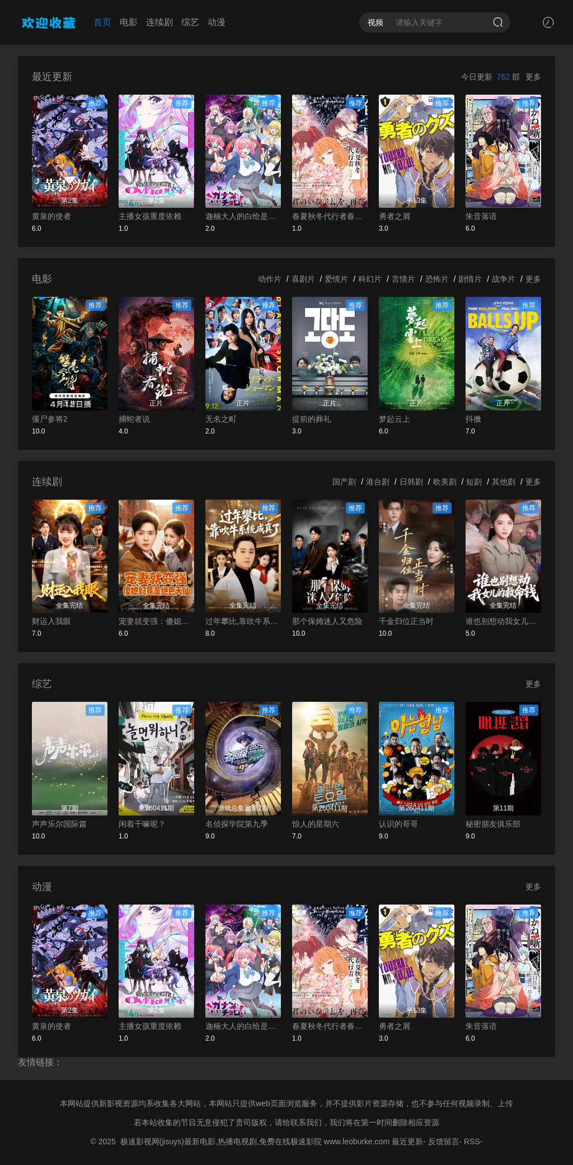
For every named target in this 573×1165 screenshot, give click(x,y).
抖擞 (473, 418)
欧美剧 (445, 481)
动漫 (217, 22)
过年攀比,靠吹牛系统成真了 (243, 621)
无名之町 (221, 418)
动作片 (269, 278)
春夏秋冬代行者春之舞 (330, 216)
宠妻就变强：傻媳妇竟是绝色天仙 (156, 621)
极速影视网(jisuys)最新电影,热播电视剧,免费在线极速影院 (221, 1141)
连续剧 (159, 22)
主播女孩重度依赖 (150, 216)
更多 (533, 76)
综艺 (190, 22)
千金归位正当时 (406, 621)
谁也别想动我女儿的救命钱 (503, 621)
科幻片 (370, 278)
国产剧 (344, 481)
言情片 (403, 278)
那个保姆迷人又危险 (327, 621)
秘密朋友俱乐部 (493, 823)
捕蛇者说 (134, 418)
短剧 (474, 481)
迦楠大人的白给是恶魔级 (243, 216)
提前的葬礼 (311, 418)
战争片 (503, 278)
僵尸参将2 (50, 418)
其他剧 (503, 481)
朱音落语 (481, 216)
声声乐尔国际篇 (59, 823)
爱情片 (336, 278)
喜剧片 (303, 278)
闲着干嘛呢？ (142, 823)
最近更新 (407, 1141)
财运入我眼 (51, 621)
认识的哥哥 (398, 823)
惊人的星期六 (315, 823)
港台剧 (377, 481)
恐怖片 (437, 278)
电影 (129, 22)
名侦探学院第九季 (236, 823)
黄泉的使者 (51, 216)
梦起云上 (394, 418)
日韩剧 (411, 481)
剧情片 (470, 278)
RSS (472, 1141)
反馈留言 (443, 1141)
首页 (102, 22)
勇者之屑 (394, 216)
